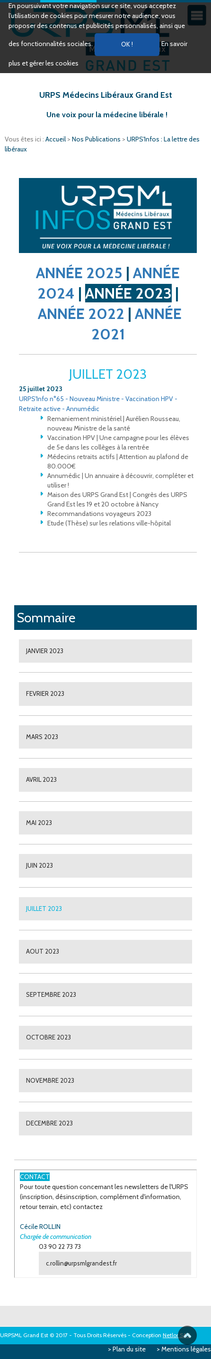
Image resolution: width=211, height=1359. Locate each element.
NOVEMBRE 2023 (50, 1080)
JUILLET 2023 (44, 908)
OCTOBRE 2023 (48, 1037)
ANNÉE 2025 (79, 272)
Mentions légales (186, 1349)
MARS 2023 (42, 736)
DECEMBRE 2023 (49, 1123)
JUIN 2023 (39, 865)
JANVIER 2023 (44, 651)
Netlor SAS (176, 1335)
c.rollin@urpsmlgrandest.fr (81, 1263)
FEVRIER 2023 (45, 693)
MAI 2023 (39, 822)
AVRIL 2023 (41, 779)
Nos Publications (97, 139)
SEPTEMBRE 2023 (51, 994)
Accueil (56, 139)
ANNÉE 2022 (81, 313)
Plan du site (129, 1349)
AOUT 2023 (42, 951)
